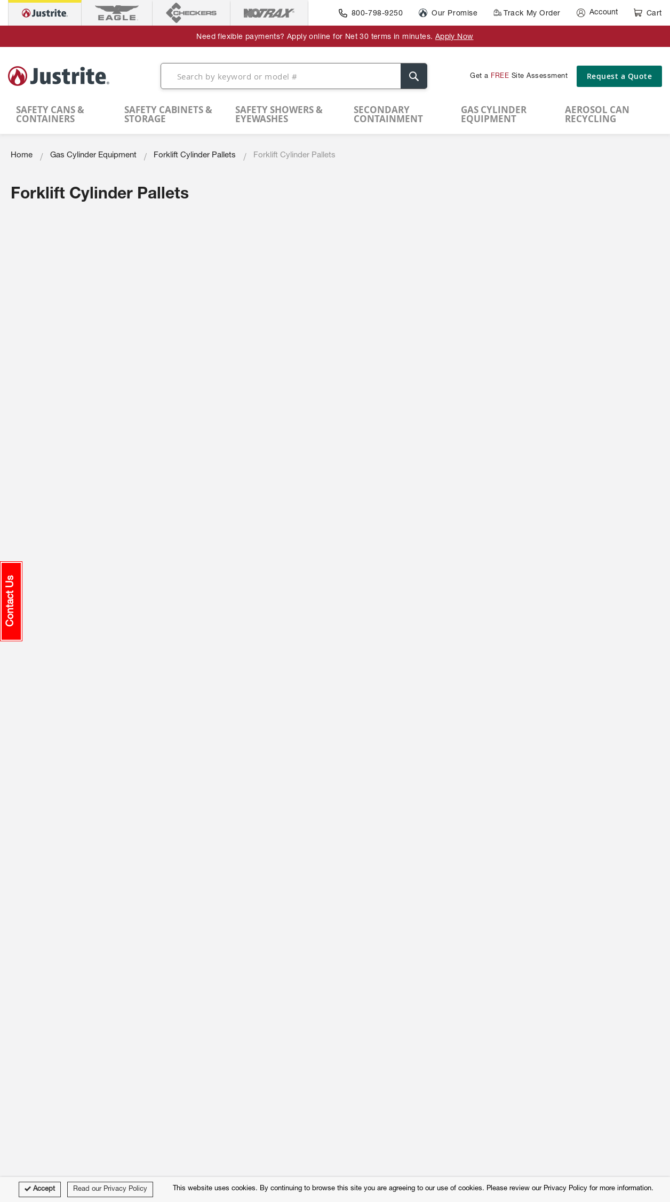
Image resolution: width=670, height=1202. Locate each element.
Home (22, 156)
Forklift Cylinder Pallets (195, 156)
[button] (11, 601)
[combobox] (294, 76)
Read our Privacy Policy (110, 1189)
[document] (335, 1189)
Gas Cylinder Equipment (93, 156)
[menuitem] (65, 114)
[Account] (597, 13)
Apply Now (454, 37)
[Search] (414, 76)
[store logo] (58, 75)
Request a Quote (619, 76)
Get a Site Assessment (519, 76)
